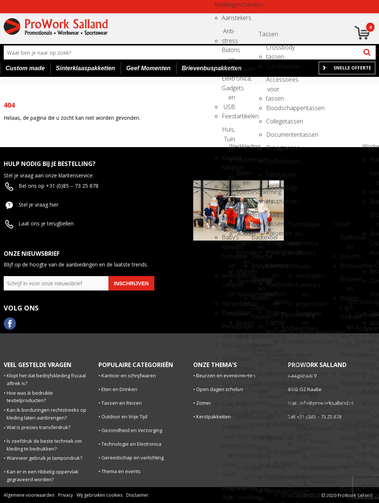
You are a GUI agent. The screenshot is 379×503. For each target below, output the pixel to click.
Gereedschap (243, 281)
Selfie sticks (302, 431)
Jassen (243, 323)
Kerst (228, 196)
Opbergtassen (272, 373)
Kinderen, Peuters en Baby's (228, 211)
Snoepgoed (228, 413)
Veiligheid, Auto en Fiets (228, 489)
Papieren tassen (272, 407)
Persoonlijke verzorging (228, 328)
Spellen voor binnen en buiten (228, 429)
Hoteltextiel (243, 160)
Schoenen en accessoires (287, 478)
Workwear (369, 146)
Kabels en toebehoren (302, 357)
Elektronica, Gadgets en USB (228, 80)
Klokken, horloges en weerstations (228, 249)
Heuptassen (272, 201)
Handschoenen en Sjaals (243, 296)
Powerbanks (302, 402)
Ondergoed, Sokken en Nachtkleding (258, 440)
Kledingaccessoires (243, 336)
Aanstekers (228, 18)
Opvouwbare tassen (272, 389)
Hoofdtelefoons (302, 342)
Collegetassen (272, 121)
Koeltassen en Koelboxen (272, 267)
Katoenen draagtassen (272, 235)
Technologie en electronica (295, 226)
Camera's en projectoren (302, 287)
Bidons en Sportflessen (228, 52)
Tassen (265, 34)
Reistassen (272, 438)
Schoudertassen (272, 491)
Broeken (287, 341)
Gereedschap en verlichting (309, 389)
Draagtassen (272, 148)
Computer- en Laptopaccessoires (302, 315)
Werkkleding (235, 146)
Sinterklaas (228, 372)
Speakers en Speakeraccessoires (302, 450)
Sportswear (354, 302)
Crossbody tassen (272, 49)
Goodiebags (272, 188)
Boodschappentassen (272, 108)
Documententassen (272, 134)
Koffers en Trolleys (272, 296)
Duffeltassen (272, 161)
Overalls (243, 377)
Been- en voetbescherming (243, 175)
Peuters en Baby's (258, 491)
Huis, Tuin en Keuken (228, 131)
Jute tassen (272, 216)
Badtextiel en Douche (258, 239)
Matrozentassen (272, 360)
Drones (302, 253)
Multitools (317, 481)
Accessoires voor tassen (272, 81)
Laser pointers (302, 385)
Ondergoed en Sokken (243, 351)
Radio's (302, 416)
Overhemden (243, 391)
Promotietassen (272, 425)
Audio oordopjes (302, 268)
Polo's (243, 404)
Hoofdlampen (317, 455)
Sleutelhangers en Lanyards (228, 387)
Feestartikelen (228, 116)
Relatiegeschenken (221, 4)
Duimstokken (317, 415)
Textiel (250, 224)
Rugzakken (272, 464)
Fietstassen (272, 174)
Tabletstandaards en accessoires (302, 478)
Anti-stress (228, 33)
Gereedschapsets (317, 428)
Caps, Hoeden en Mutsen (243, 245)
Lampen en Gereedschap (228, 287)
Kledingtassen (272, 252)
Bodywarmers (243, 201)
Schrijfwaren (228, 358)
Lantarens (317, 468)
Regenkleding (243, 455)
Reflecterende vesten (243, 438)
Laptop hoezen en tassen (272, 324)
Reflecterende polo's (243, 419)
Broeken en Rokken (243, 217)
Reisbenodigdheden (228, 345)
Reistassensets (272, 451)
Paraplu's (228, 313)
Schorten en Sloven (243, 471)
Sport (228, 474)
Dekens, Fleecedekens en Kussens (258, 347)
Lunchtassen (272, 66)
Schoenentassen (272, 478)
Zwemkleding (287, 315)
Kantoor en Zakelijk (228, 169)
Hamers (317, 442)
